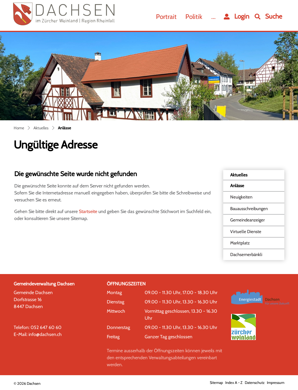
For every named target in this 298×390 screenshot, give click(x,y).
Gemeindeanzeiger (247, 220)
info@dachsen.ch (45, 334)
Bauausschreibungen (249, 208)
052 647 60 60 (46, 327)
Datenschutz (255, 382)
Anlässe (244, 187)
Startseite (88, 211)
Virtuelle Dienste (245, 231)
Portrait (166, 16)
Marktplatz (240, 243)
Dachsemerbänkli (246, 254)
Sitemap (216, 382)
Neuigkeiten (241, 197)
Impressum (275, 382)
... (213, 16)
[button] (268, 16)
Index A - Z (233, 382)
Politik (193, 16)
